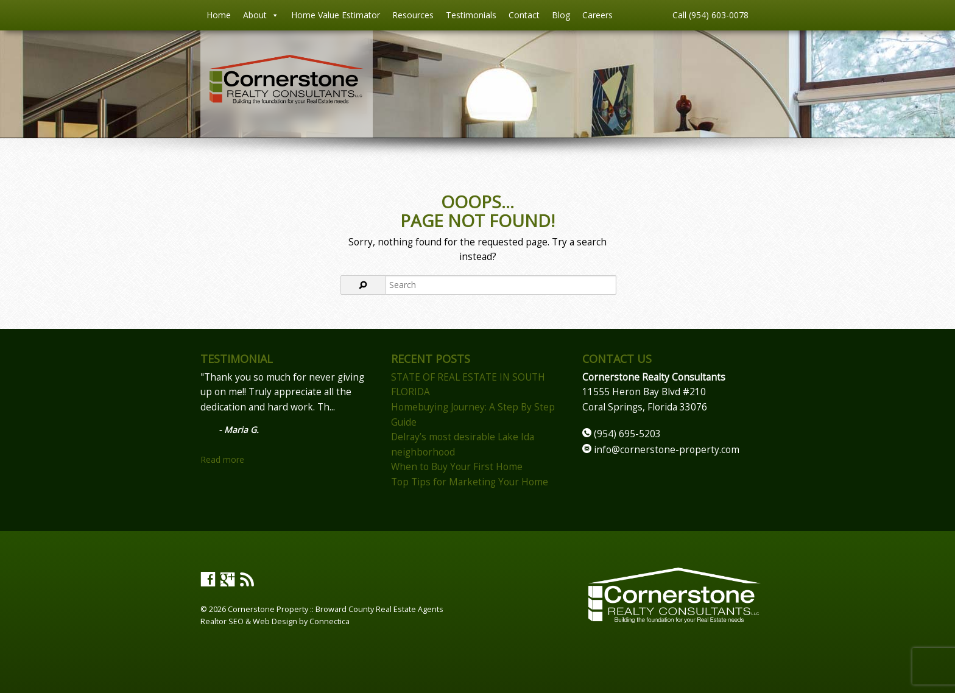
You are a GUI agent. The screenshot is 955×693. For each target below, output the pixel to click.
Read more (222, 459)
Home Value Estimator (335, 15)
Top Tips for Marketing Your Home (469, 482)
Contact (524, 15)
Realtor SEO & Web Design (248, 621)
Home (218, 15)
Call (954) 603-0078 (710, 15)
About (261, 15)
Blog (561, 15)
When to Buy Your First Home (457, 466)
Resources (413, 15)
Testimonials (471, 15)
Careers (597, 15)
